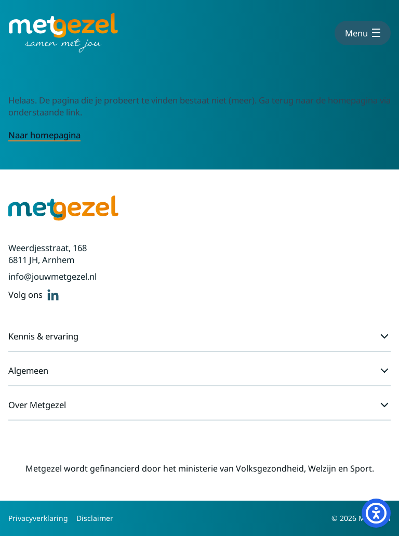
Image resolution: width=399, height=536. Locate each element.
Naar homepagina (44, 135)
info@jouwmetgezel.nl (52, 276)
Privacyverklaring (38, 518)
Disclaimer (94, 518)
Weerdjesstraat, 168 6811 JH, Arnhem (47, 254)
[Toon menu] (363, 33)
